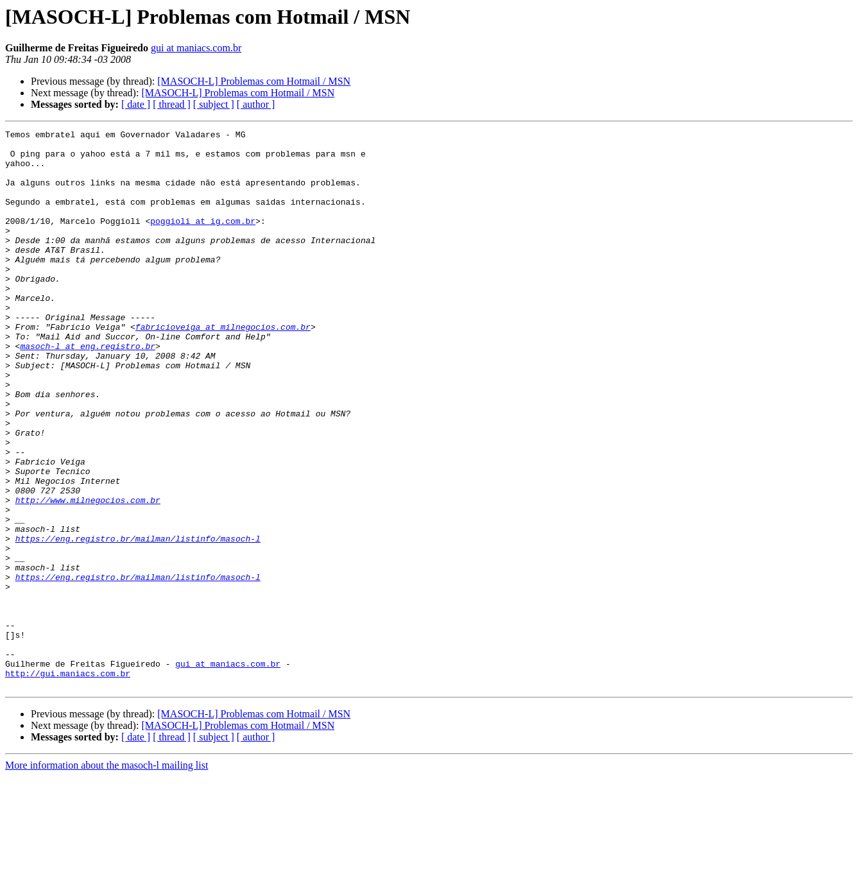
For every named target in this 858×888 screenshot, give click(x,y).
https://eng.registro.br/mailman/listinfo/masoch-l (138, 621)
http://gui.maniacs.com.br (67, 783)
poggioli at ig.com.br (202, 240)
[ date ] (135, 104)
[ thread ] (172, 104)
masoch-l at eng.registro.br (87, 390)
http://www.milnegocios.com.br (87, 575)
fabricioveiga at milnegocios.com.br (223, 367)
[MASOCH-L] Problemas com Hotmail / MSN (253, 81)
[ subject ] (213, 104)
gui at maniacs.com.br (196, 47)
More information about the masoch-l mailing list (106, 876)
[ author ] (256, 104)
